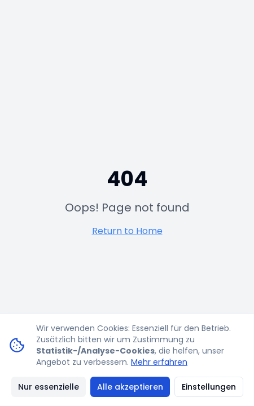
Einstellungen (209, 386)
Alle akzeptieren (130, 386)
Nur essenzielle (48, 386)
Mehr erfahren (159, 362)
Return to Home (127, 230)
